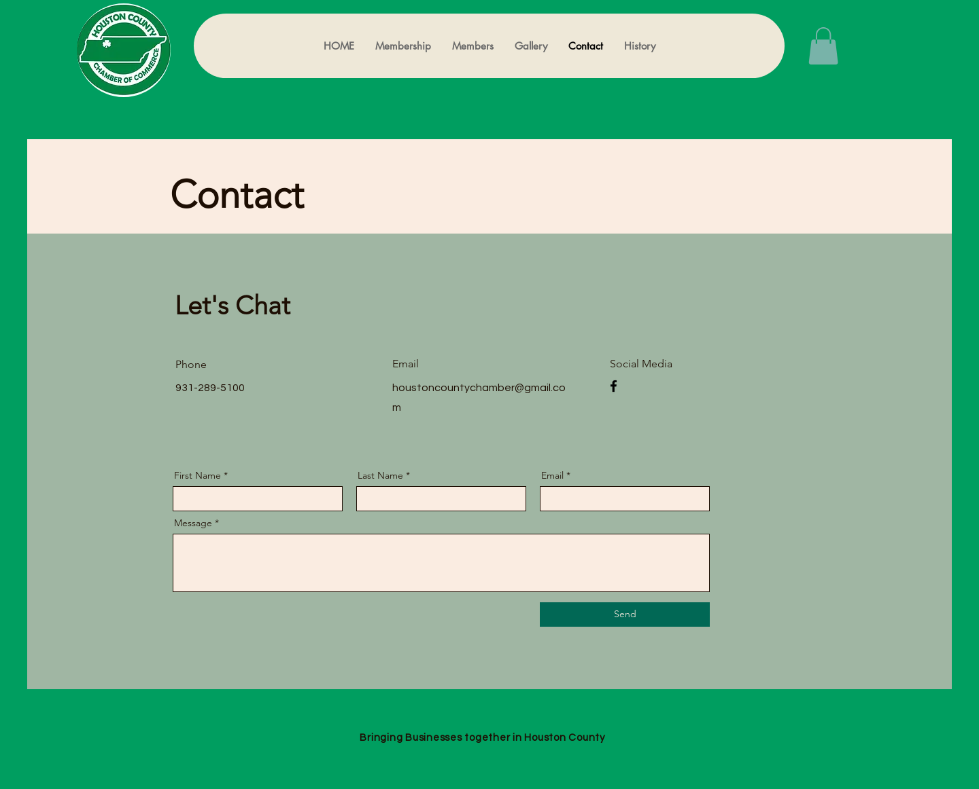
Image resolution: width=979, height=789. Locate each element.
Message (193, 523)
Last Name (380, 475)
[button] (823, 46)
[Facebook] (613, 386)
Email (552, 475)
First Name (197, 475)
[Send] (625, 614)
